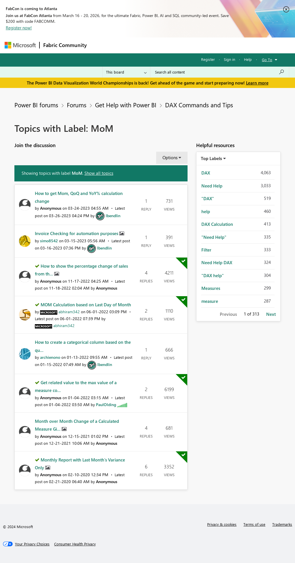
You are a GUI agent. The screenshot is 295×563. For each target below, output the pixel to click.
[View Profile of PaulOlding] (106, 404)
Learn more (257, 83)
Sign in (229, 59)
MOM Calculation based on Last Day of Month (86, 304)
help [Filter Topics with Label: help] (205, 211)
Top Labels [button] (211, 158)
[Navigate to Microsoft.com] (20, 45)
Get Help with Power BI (125, 105)
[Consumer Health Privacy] (75, 544)
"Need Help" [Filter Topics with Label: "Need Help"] (213, 237)
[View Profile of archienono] (50, 357)
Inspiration (125, 45)
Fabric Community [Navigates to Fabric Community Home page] (65, 45)
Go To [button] (267, 59)
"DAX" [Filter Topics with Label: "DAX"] (207, 198)
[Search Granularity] (126, 72)
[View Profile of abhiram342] (69, 311)
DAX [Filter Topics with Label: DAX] (205, 173)
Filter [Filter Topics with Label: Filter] (206, 250)
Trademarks (282, 524)
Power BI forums (36, 105)
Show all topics (98, 173)
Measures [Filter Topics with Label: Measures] (210, 288)
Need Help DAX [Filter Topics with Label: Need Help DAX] (216, 262)
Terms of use (254, 524)
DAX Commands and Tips (199, 105)
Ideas (148, 45)
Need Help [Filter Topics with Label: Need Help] (211, 186)
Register (208, 59)
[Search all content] (219, 72)
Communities (174, 45)
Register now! (19, 28)
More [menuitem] (219, 45)
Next (271, 314)
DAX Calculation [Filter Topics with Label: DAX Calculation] (217, 224)
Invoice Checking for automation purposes (77, 233)
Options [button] (169, 157)
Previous (228, 314)
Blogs (200, 45)
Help (248, 59)
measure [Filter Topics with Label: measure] (209, 301)
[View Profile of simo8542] (49, 240)
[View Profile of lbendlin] (113, 215)
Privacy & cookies (222, 524)
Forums (100, 45)
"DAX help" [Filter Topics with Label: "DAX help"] (212, 275)
